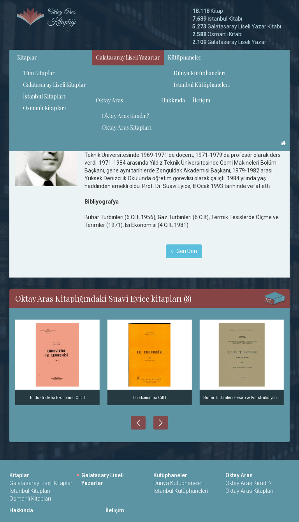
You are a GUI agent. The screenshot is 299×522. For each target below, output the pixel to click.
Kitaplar (27, 57)
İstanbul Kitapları (44, 96)
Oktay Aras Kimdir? (125, 116)
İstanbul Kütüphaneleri (202, 84)
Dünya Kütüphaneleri (199, 73)
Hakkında (173, 100)
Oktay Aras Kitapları (126, 127)
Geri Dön (184, 251)
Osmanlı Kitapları (44, 108)
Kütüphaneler (185, 57)
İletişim (201, 100)
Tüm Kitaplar (39, 73)
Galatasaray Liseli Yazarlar (128, 57)
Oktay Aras (109, 100)
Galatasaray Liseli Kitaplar (54, 84)
